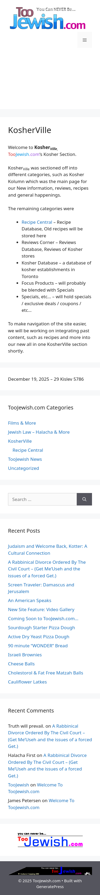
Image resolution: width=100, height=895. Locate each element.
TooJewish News (25, 459)
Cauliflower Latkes (27, 682)
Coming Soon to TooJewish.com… (43, 618)
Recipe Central (37, 222)
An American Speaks (29, 600)
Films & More (22, 423)
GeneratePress (50, 886)
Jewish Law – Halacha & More (39, 432)
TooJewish (18, 785)
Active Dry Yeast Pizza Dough (38, 636)
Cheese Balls (21, 664)
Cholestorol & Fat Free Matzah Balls (45, 673)
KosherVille (20, 441)
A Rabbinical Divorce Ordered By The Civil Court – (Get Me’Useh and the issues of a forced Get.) (47, 569)
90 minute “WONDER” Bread (38, 646)
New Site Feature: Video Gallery (41, 609)
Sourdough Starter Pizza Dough (41, 627)
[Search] (84, 499)
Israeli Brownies (25, 655)
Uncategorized (23, 468)
